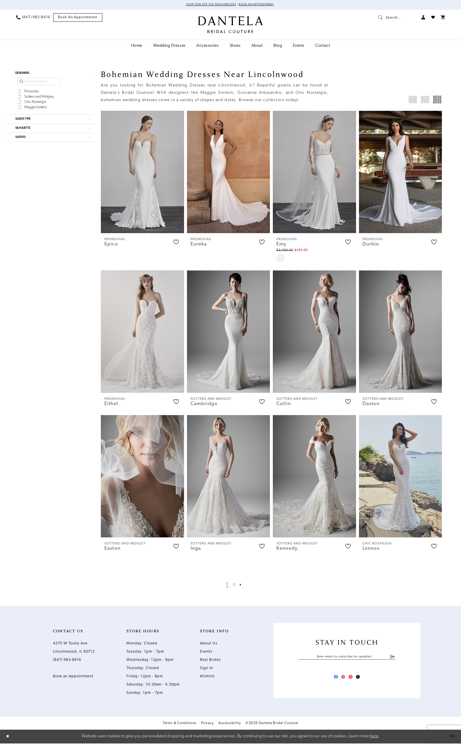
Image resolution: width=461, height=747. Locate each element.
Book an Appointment (262, 5)
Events (206, 652)
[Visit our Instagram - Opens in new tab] (341, 680)
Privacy (207, 726)
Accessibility (229, 726)
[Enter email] (346, 658)
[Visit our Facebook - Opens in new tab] (331, 680)
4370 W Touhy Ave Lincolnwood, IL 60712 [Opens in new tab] (74, 648)
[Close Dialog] (9, 740)
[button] (423, 18)
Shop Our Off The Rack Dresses (206, 5)
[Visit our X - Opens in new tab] (362, 680)
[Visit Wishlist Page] (433, 18)
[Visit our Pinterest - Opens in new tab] (352, 680)
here (374, 740)
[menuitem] (33, 18)
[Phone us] (33, 18)
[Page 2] (234, 585)
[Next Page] (241, 585)
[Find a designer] (39, 84)
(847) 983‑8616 (67, 661)
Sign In (206, 669)
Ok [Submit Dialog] (451, 740)
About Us (208, 644)
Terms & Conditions (180, 726)
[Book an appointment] (77, 18)
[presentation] (142, 173)
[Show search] (396, 18)
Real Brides (210, 661)
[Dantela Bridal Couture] (230, 25)
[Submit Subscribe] (392, 658)
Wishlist (207, 677)
